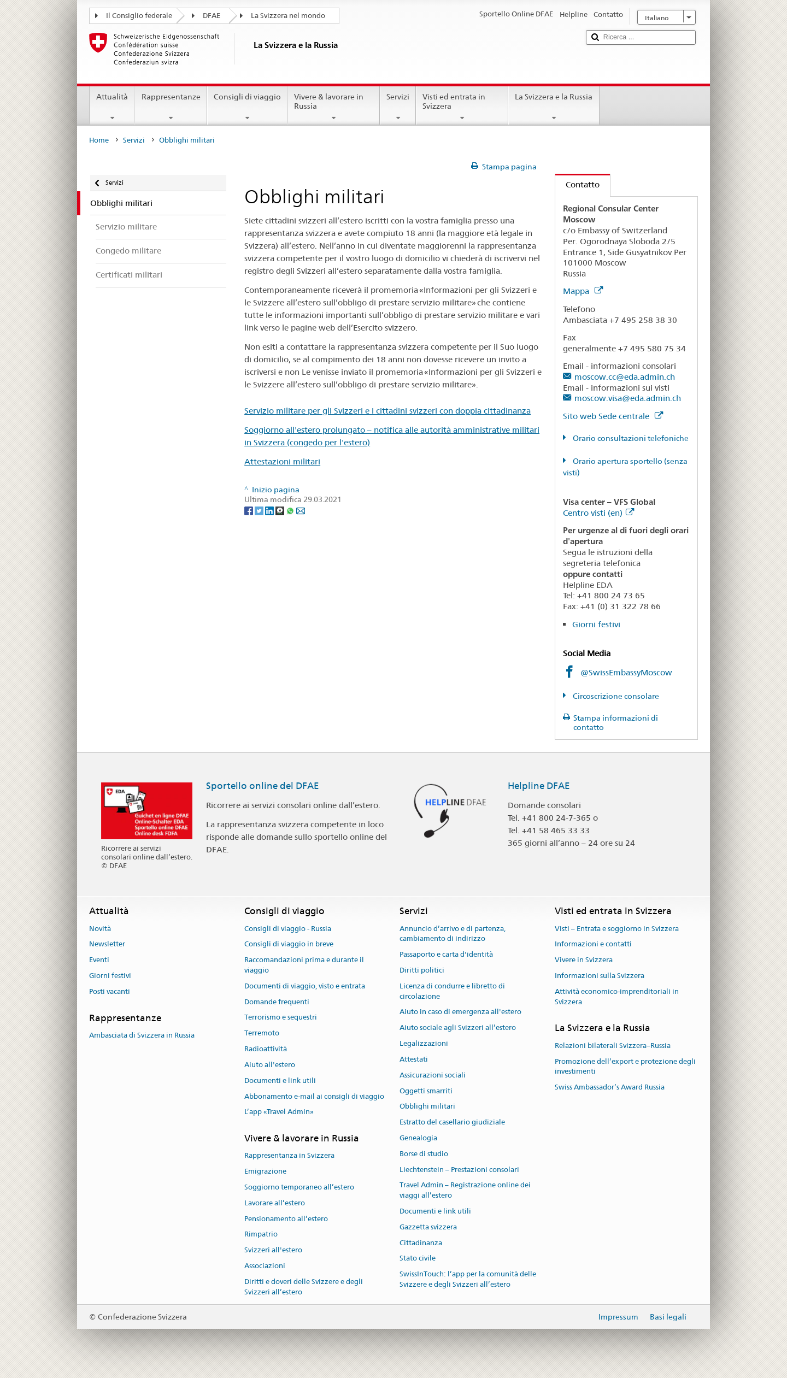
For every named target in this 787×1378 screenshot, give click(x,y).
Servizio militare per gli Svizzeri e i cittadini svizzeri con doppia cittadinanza (387, 410)
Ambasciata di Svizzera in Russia (142, 1035)
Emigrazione (265, 1171)
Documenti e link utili (280, 1080)
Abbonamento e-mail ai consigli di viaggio (314, 1096)
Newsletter (107, 944)
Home (99, 140)
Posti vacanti (109, 991)
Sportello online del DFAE (262, 785)
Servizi (397, 107)
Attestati (414, 1059)
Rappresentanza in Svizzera (289, 1156)
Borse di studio (424, 1154)
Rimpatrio (261, 1234)
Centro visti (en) (598, 513)
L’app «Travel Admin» (279, 1112)
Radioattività (265, 1049)
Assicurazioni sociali (433, 1075)
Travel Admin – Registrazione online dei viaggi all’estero (465, 1190)
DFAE (211, 15)
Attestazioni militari (282, 461)
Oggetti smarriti (426, 1091)
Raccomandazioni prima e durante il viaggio (304, 965)
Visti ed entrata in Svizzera (462, 107)
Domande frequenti (276, 1002)
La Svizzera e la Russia (553, 107)
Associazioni (264, 1266)
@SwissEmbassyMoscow (626, 672)
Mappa (583, 291)
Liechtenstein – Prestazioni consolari (459, 1169)
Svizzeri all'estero (273, 1250)
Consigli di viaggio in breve (288, 944)
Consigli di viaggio (247, 107)
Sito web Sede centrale (613, 416)
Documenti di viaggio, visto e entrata (304, 986)
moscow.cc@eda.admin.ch (624, 377)
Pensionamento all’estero (286, 1219)
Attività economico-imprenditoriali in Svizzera (617, 996)
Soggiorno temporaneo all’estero (299, 1187)
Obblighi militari (427, 1107)
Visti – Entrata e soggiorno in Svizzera (617, 928)
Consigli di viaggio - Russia (287, 928)
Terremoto (261, 1033)
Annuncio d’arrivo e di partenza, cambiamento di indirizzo (453, 933)
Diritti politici (422, 970)
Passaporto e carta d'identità (446, 954)
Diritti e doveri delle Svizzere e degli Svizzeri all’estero (303, 1286)
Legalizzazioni (424, 1043)
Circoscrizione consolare (615, 696)
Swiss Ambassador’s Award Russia (610, 1087)
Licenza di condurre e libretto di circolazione (452, 991)
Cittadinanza (421, 1243)
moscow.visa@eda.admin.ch (627, 398)
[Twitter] (260, 509)
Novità (100, 928)
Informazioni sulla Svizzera (599, 975)
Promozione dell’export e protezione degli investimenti (625, 1066)
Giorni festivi (596, 624)
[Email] (300, 509)
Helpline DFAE (539, 785)
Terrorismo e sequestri (280, 1018)
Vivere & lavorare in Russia (333, 107)
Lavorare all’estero (274, 1203)
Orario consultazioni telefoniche (630, 438)
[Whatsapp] (291, 509)
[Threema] (280, 509)
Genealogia (418, 1138)
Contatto (577, 184)
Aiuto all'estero (269, 1065)
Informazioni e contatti (593, 944)
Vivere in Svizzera (584, 960)
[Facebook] (249, 509)
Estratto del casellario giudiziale (452, 1122)
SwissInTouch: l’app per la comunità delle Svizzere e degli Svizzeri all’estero (468, 1279)
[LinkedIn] (270, 509)
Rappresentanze (170, 107)
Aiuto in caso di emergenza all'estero (460, 1012)
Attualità (112, 107)
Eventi (99, 960)
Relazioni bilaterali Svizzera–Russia (613, 1045)
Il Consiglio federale (139, 15)
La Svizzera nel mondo (288, 15)
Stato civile (418, 1259)
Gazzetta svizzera (428, 1227)
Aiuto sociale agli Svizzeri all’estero (458, 1028)
